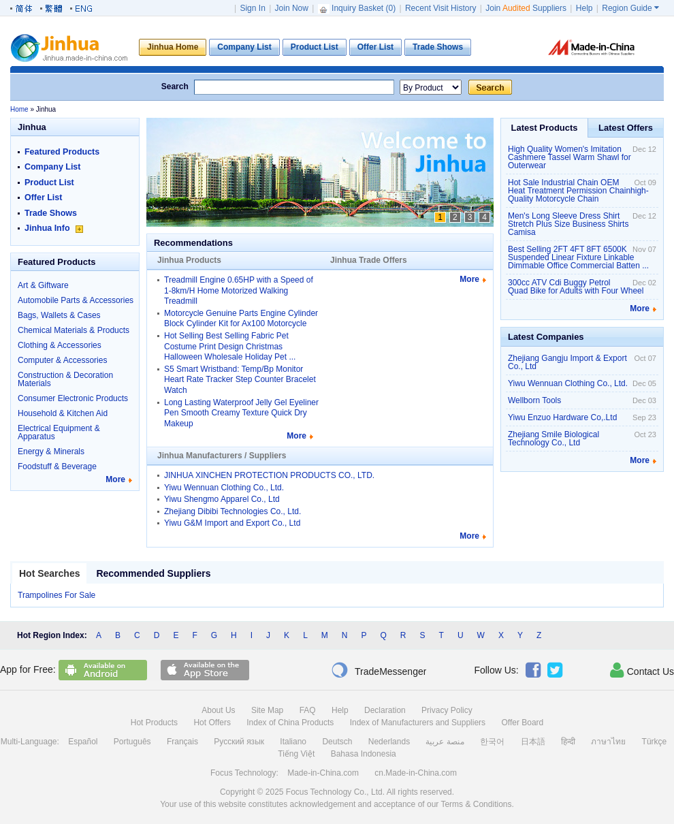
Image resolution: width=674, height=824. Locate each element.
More (115, 479)
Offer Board (522, 722)
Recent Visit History (440, 8)
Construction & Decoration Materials (65, 379)
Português (132, 741)
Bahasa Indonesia (363, 754)
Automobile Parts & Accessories (75, 300)
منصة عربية (445, 741)
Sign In (252, 8)
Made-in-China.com (323, 773)
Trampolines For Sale (56, 595)
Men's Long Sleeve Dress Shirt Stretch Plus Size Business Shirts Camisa (568, 224)
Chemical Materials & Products (73, 330)
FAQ (308, 710)
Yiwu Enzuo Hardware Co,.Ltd (562, 417)
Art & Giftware (43, 285)
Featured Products (62, 152)
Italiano (293, 741)
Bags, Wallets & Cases (59, 315)
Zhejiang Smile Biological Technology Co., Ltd (553, 438)
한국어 (492, 741)
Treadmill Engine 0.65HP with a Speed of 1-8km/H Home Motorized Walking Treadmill (238, 290)
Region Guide (630, 8)
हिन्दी (568, 741)
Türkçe (654, 741)
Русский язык (239, 741)
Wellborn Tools (534, 400)
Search (175, 86)
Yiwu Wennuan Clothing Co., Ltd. (224, 487)
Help (584, 8)
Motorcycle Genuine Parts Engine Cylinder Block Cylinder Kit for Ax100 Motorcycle (241, 318)
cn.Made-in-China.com (415, 773)
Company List (52, 167)
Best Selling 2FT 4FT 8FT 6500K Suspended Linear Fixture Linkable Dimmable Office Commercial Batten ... (578, 257)
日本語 (533, 741)
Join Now (291, 8)
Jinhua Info (54, 228)
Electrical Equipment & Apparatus (59, 432)
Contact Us (642, 670)
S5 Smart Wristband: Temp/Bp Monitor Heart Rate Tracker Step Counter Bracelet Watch (240, 379)
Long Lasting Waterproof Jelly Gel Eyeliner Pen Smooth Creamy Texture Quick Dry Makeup (241, 413)
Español (82, 741)
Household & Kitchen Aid (63, 413)
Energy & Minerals (51, 451)
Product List (49, 182)
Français (182, 741)
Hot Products (154, 722)
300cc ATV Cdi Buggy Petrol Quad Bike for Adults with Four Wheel (575, 287)
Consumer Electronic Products (73, 398)
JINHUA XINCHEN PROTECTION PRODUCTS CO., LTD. (269, 475)
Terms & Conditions (475, 804)
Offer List (43, 197)
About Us (218, 710)
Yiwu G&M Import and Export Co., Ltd (232, 523)
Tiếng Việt (296, 754)
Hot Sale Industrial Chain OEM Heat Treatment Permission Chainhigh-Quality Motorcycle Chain (578, 191)
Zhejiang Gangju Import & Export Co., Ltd (567, 362)
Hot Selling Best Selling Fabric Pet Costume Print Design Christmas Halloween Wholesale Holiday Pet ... (229, 346)
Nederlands (389, 741)
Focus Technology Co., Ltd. (335, 792)
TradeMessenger (378, 670)
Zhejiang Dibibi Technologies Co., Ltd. (232, 511)
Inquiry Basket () (358, 8)
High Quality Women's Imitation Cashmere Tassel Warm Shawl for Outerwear (569, 157)
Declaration (385, 710)
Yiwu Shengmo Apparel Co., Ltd (222, 499)
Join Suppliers (525, 8)
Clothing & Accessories (59, 345)
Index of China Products (290, 722)
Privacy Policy (446, 710)
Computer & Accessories (62, 360)
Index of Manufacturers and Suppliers (417, 722)
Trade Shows (51, 213)
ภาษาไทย (608, 741)
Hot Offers (211, 722)
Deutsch (337, 741)
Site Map (267, 710)
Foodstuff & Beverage (57, 466)
